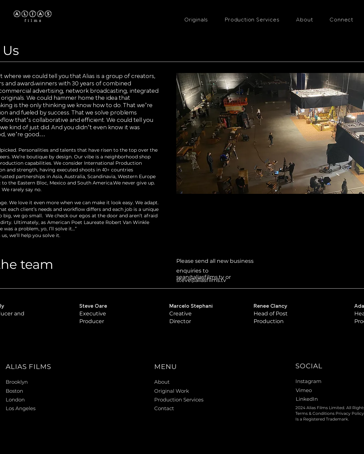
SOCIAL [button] (309, 366)
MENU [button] (165, 367)
